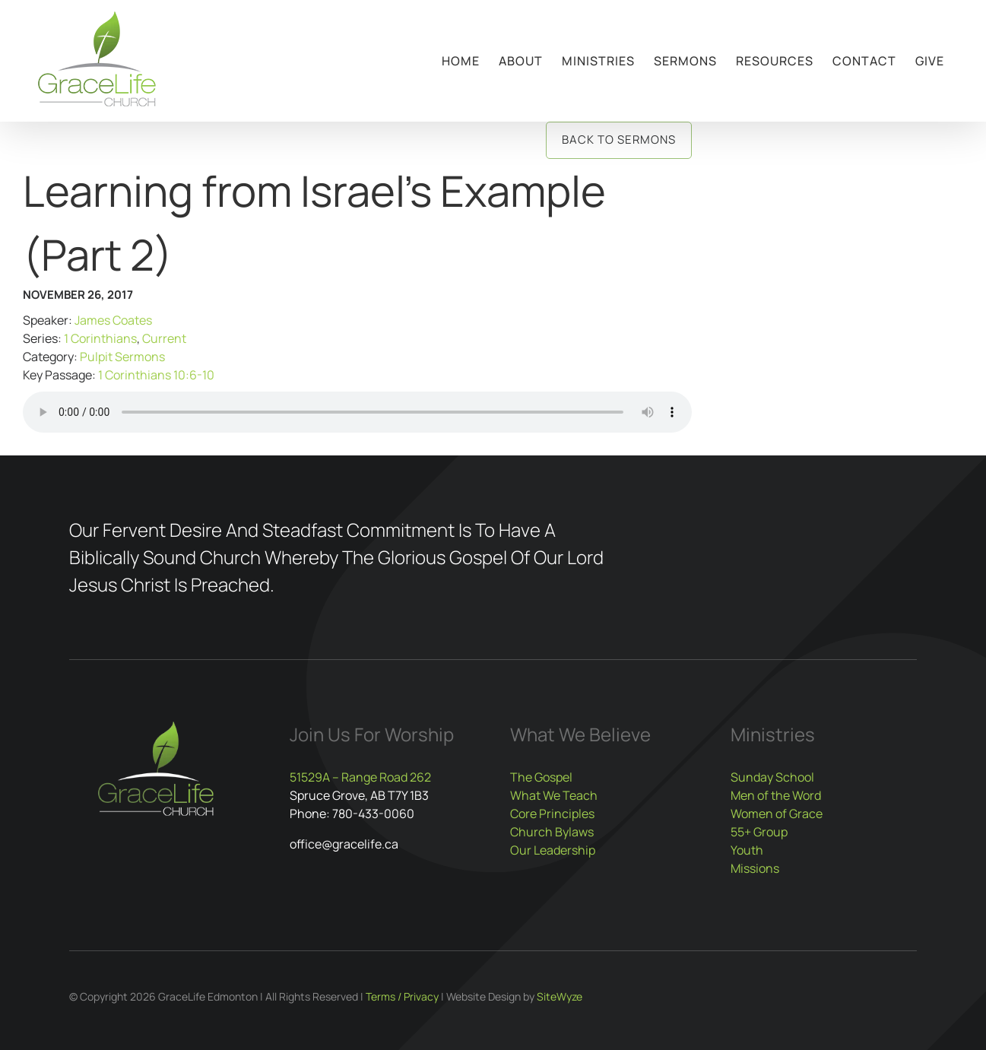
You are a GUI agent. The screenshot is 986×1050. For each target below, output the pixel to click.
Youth (747, 850)
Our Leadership (552, 850)
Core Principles (552, 813)
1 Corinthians (100, 338)
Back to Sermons (619, 140)
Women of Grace (777, 813)
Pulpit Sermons (122, 356)
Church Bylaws (552, 831)
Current (164, 338)
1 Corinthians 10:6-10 (156, 374)
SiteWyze (559, 996)
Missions (755, 868)
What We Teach (554, 795)
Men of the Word (776, 795)
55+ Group (759, 831)
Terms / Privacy (402, 996)
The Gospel (541, 777)
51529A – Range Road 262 (360, 777)
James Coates (113, 320)
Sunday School (772, 777)
